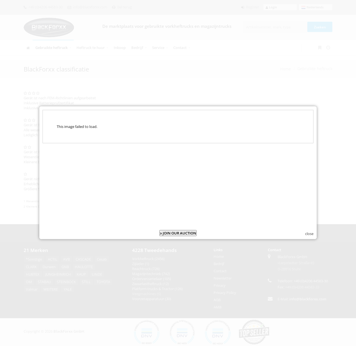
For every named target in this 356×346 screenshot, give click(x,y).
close (309, 230)
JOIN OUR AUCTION (178, 229)
